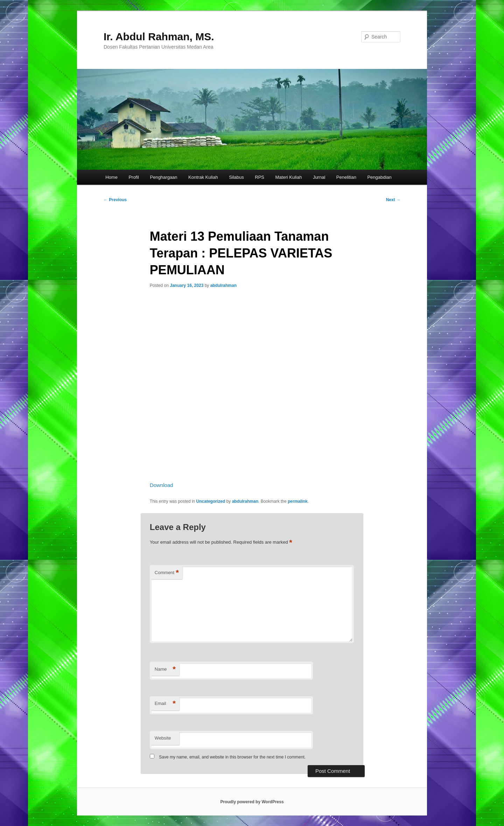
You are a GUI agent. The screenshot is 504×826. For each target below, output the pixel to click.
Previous (115, 199)
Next (393, 199)
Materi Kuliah (288, 177)
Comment (167, 573)
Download (161, 485)
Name (165, 669)
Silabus (236, 177)
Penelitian (346, 177)
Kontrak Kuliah (203, 177)
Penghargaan (163, 177)
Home (111, 177)
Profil (133, 177)
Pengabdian (379, 177)
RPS (259, 177)
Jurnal (319, 177)
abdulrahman (223, 285)
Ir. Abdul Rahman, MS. (159, 36)
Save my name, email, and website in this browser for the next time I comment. (232, 757)
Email (165, 704)
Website (163, 738)
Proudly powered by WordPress (252, 801)
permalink (298, 501)
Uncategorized (210, 501)
